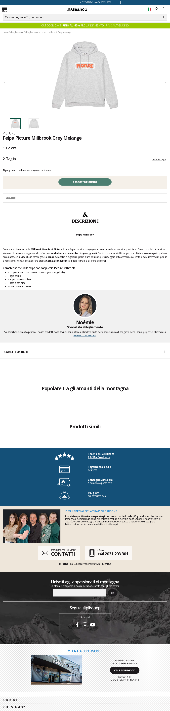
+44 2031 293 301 (112, 554)
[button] (85, 352)
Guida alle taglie (159, 159)
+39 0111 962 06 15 (85, 335)
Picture (9, 133)
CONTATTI (63, 553)
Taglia (9, 158)
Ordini (10, 700)
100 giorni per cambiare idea (35, 2)
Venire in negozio (124, 670)
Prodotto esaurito (85, 182)
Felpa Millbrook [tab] (85, 234)
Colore (9, 148)
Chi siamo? (14, 707)
